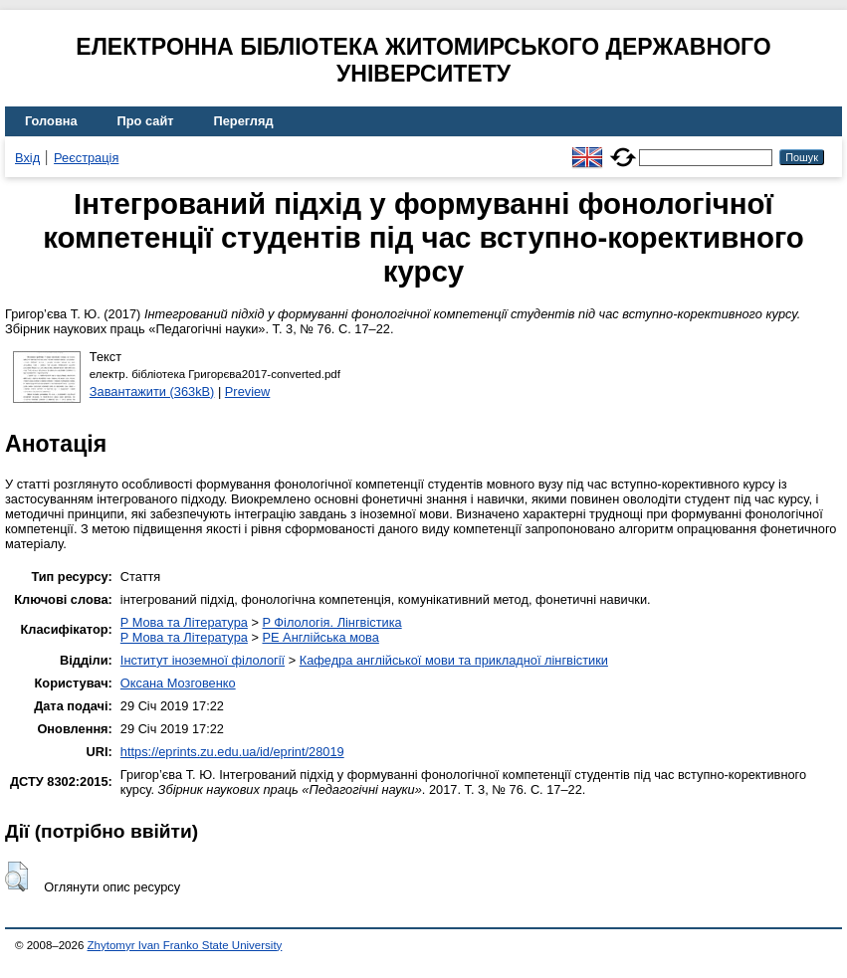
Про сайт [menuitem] (145, 120)
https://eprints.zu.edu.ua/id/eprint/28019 (232, 751)
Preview (248, 391)
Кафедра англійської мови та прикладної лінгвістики (454, 660)
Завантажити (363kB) (152, 391)
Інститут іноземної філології (202, 660)
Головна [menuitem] (51, 120)
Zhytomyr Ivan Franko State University (185, 945)
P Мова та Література (184, 622)
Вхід (27, 157)
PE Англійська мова (320, 637)
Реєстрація (86, 157)
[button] (16, 876)
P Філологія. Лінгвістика (331, 622)
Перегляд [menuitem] (244, 120)
